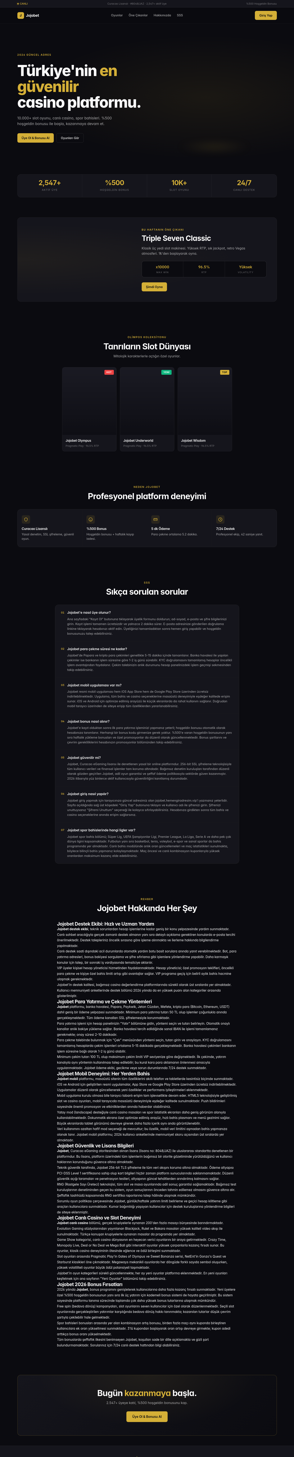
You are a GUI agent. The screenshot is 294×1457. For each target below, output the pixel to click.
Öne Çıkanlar (138, 15)
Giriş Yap (265, 15)
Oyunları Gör (70, 138)
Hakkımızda (162, 15)
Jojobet (28, 15)
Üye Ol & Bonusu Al (35, 138)
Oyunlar (117, 15)
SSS (180, 15)
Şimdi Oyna (154, 287)
